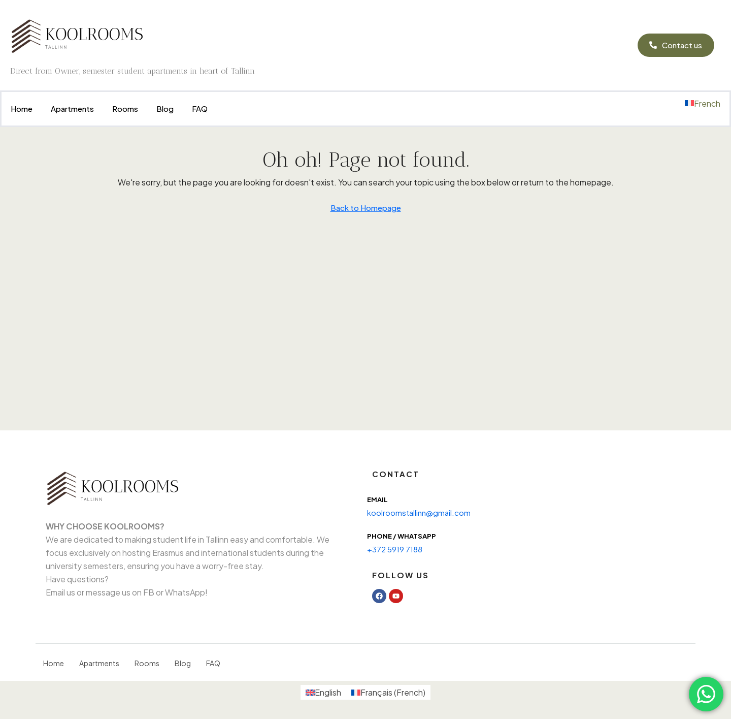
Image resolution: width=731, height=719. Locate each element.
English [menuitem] (328, 692)
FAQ (200, 108)
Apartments (72, 108)
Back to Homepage (365, 207)
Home (21, 108)
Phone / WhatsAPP (401, 536)
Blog (165, 108)
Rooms (125, 108)
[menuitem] (702, 103)
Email (377, 499)
